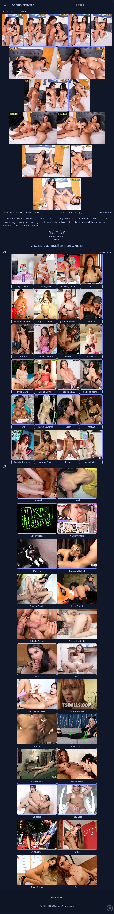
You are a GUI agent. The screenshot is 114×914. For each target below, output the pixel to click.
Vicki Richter (91, 462)
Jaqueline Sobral (68, 321)
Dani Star (37, 500)
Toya (22, 426)
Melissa (37, 571)
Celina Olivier (45, 391)
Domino (23, 356)
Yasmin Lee (37, 781)
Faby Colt (77, 816)
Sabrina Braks (77, 711)
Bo (91, 286)
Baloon (68, 356)
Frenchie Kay (68, 391)
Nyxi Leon (23, 286)
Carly (77, 887)
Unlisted (37, 746)
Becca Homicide (77, 641)
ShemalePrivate (23, 5)
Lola (68, 426)
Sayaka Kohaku (45, 321)
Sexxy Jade (45, 286)
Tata (37, 676)
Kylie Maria (22, 391)
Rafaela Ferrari (37, 641)
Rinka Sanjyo (36, 887)
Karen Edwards (45, 426)
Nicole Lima (77, 781)
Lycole (68, 462)
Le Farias (19, 212)
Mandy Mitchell (77, 571)
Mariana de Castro (37, 711)
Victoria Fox (32, 212)
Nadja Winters (77, 535)
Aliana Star (36, 851)
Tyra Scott (91, 356)
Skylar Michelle (45, 356)
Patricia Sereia (37, 606)
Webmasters (57, 897)
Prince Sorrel (77, 746)
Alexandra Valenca (22, 321)
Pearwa (91, 426)
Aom (77, 500)
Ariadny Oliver (68, 286)
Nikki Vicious (36, 535)
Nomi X (91, 321)
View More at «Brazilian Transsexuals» (57, 246)
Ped (77, 676)
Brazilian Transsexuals (14, 11)
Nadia (77, 851)
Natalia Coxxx (46, 462)
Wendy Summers (22, 462)
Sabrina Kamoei (91, 391)
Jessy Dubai (77, 606)
